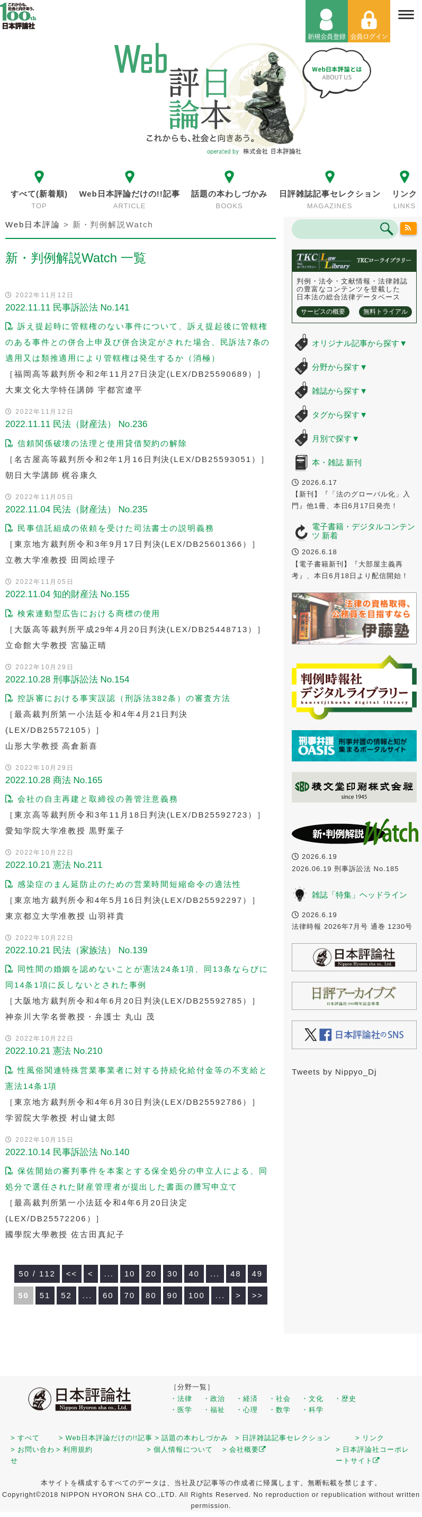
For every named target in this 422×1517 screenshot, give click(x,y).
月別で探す (336, 438)
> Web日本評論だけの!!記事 (105, 1438)
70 (130, 1295)
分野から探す (339, 366)
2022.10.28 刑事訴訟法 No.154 (67, 680)
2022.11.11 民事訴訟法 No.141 (67, 308)
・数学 (279, 1410)
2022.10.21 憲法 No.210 (53, 1051)
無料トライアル (385, 311)
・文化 (312, 1399)
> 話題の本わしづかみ (192, 1438)
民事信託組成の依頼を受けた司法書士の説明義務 (109, 528)
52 (66, 1295)
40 (194, 1273)
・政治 (214, 1399)
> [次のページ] (238, 1295)
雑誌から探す (339, 390)
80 (151, 1295)
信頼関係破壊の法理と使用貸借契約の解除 (96, 443)
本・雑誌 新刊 (337, 462)
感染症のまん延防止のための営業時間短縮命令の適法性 (123, 884)
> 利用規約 (74, 1449)
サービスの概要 (323, 311)
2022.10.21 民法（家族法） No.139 (76, 950)
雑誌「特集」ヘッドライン (359, 894)
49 (257, 1273)
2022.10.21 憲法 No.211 (53, 865)
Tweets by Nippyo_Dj (334, 1071)
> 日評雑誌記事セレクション (283, 1438)
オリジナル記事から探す (359, 343)
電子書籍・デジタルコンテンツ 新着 (363, 531)
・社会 (279, 1399)
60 (108, 1295)
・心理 (247, 1410)
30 (172, 1273)
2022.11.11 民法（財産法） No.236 (76, 424)
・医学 (181, 1410)
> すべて (25, 1438)
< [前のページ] (91, 1273)
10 (130, 1273)
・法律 (181, 1399)
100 (196, 1295)
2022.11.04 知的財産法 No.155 (67, 594)
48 (235, 1273)
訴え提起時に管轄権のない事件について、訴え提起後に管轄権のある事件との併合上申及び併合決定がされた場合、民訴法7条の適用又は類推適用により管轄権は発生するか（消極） (137, 342)
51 (45, 1295)
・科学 (312, 1410)
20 (151, 1273)
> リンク (369, 1438)
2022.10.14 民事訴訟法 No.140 (67, 1152)
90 (172, 1295)
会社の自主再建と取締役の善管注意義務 (91, 798)
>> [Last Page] (257, 1295)
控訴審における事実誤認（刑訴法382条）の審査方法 (118, 698)
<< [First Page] (71, 1273)
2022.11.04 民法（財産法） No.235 (76, 509)
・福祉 (214, 1410)
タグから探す (339, 414)
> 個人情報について (180, 1449)
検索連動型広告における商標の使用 (82, 613)
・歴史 (345, 1399)
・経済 (247, 1399)
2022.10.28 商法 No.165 (53, 780)
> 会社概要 (244, 1449)
